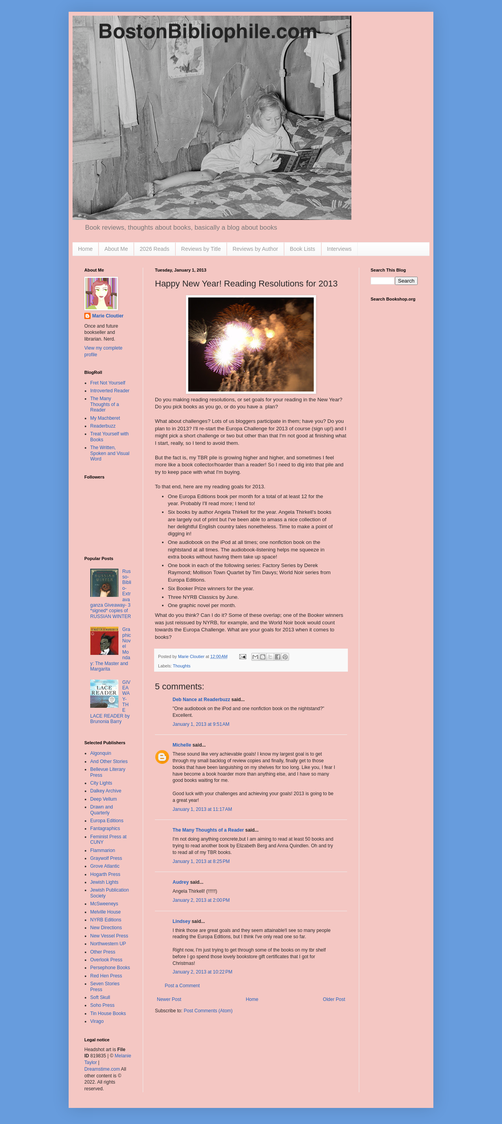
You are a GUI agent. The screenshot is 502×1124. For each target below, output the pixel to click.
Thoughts (182, 666)
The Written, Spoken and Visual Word (109, 453)
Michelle (182, 745)
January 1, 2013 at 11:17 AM (202, 809)
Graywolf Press (106, 858)
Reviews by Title (201, 249)
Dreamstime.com (102, 1069)
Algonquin (100, 753)
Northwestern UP (108, 943)
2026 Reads (154, 249)
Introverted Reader (109, 390)
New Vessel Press (109, 936)
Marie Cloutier (108, 316)
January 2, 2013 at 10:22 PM (202, 972)
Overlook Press (106, 960)
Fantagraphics (105, 828)
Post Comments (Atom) (208, 1010)
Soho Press (102, 1005)
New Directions (106, 927)
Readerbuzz (103, 426)
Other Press (102, 952)
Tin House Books (108, 1013)
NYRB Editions (105, 920)
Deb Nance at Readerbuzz (201, 699)
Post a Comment (182, 985)
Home (85, 249)
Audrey (181, 882)
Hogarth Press (105, 874)
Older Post (334, 999)
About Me (116, 249)
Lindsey (181, 921)
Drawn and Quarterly (101, 809)
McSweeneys (104, 903)
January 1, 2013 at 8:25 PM (201, 861)
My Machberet (105, 418)
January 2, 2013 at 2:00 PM (201, 900)
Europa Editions (107, 820)
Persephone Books (110, 967)
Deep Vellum (103, 799)
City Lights (101, 783)
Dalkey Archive (105, 791)
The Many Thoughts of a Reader (208, 830)
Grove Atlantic (105, 866)
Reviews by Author (255, 249)
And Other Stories (108, 761)
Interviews (339, 249)
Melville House (105, 912)
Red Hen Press (106, 976)
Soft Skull (100, 997)
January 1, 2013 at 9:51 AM (201, 724)
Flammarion (102, 850)
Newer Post (169, 999)
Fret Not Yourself (107, 383)
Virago (97, 1021)
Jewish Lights (104, 882)
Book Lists (302, 249)
